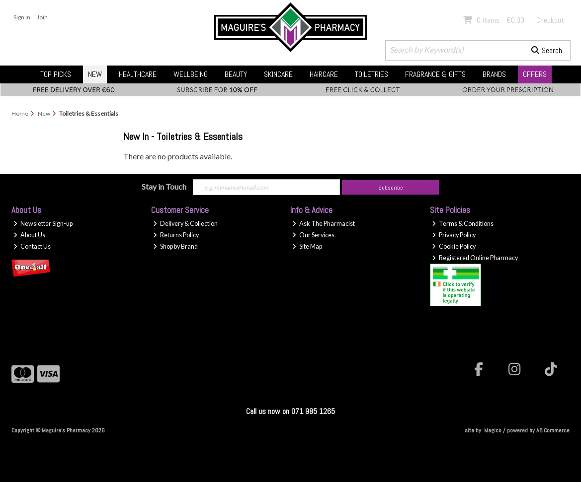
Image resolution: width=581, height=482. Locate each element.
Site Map (307, 246)
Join (42, 17)
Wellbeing (190, 74)
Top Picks (55, 74)
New (95, 74)
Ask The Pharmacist (323, 223)
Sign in (21, 17)
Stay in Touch (164, 186)
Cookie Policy (454, 246)
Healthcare (138, 74)
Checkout (550, 20)
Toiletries (371, 74)
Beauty (236, 74)
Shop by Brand (175, 246)
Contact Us (32, 246)
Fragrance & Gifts (435, 74)
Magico (492, 430)
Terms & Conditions (463, 223)
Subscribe (390, 188)
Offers (535, 74)
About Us (29, 235)
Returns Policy (176, 235)
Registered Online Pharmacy (475, 258)
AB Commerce (553, 430)
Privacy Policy (454, 235)
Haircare (324, 74)
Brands (494, 74)
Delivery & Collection (185, 223)
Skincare (278, 74)
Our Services (313, 235)
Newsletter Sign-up (43, 223)
